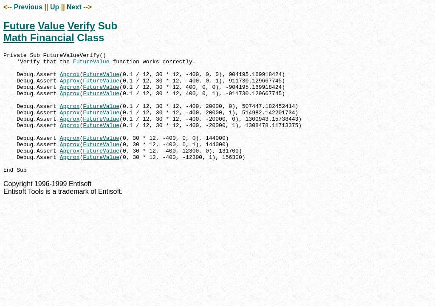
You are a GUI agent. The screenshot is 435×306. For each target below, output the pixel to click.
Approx (70, 79)
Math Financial (38, 37)
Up (54, 7)
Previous (28, 7)
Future (19, 25)
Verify (81, 25)
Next (74, 7)
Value (51, 25)
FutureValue (91, 64)
